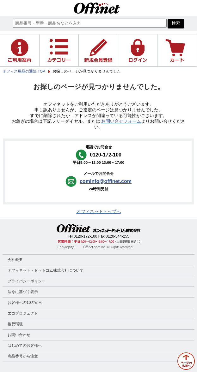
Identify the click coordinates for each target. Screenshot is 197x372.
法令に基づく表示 (23, 292)
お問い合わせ (19, 335)
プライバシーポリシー (27, 281)
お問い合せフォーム (121, 121)
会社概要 (15, 259)
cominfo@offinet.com (106, 181)
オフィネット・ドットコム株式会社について (45, 270)
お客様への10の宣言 (25, 302)
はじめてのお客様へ (25, 345)
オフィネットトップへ (99, 211)
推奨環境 (15, 324)
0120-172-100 (85, 236)
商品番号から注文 (23, 356)
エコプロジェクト (23, 313)
